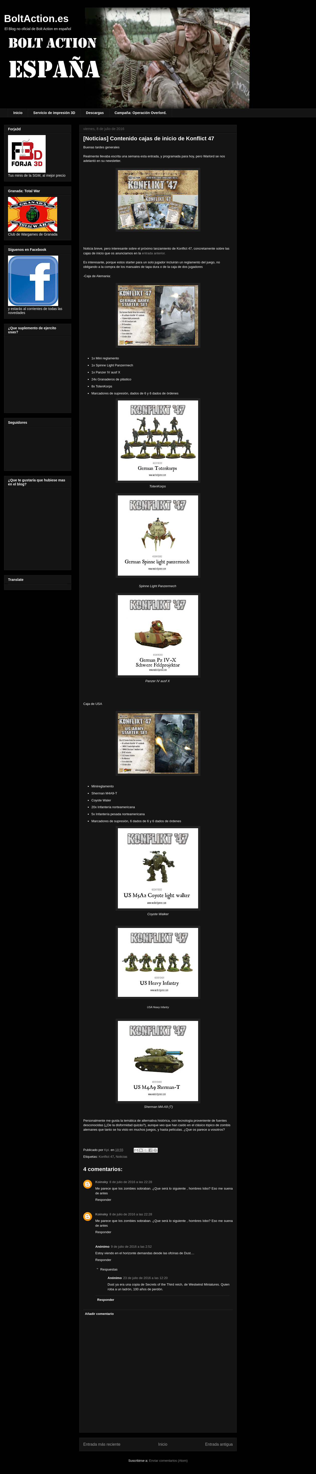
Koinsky (101, 1182)
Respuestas (109, 1269)
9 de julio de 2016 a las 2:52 (131, 1246)
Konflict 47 (106, 1157)
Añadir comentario (99, 1314)
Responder (103, 1200)
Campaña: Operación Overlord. (141, 113)
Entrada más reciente (101, 1444)
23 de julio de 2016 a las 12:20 (145, 1278)
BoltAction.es (36, 18)
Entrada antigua (219, 1444)
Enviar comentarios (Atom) (168, 1460)
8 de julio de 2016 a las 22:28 (131, 1182)
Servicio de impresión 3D (54, 113)
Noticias (121, 1157)
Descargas (95, 113)
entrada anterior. (154, 253)
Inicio (18, 113)
